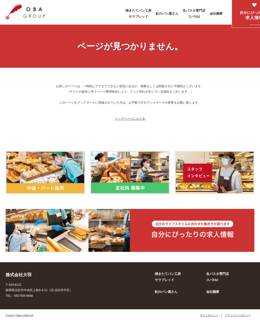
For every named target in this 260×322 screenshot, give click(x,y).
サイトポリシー (209, 315)
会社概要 (216, 13)
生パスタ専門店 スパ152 (194, 13)
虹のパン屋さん (167, 13)
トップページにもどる (130, 118)
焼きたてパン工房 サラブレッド (138, 13)
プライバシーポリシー (238, 315)
